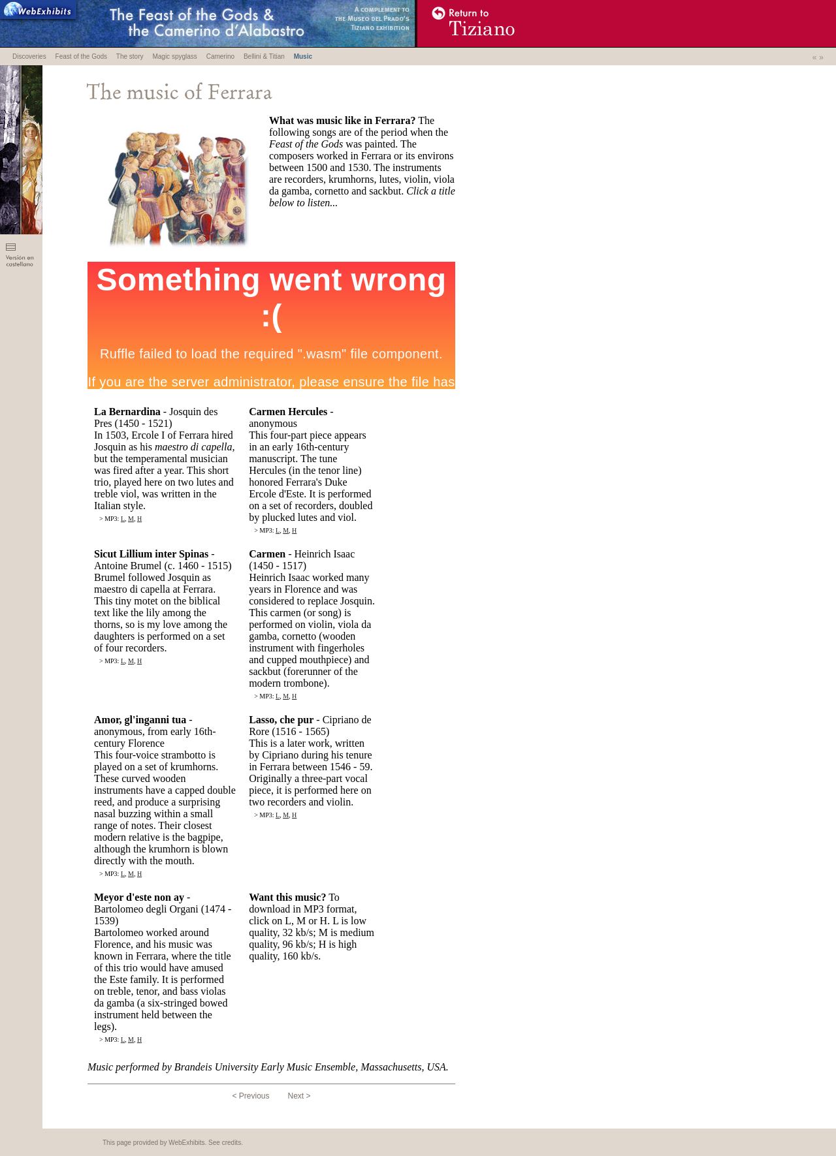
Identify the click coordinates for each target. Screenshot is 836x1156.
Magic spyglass (174, 56)
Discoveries (29, 56)
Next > (299, 1096)
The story (130, 56)
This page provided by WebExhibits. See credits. (173, 1142)
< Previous (250, 1096)
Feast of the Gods (82, 56)
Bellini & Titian (264, 56)
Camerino (220, 56)
